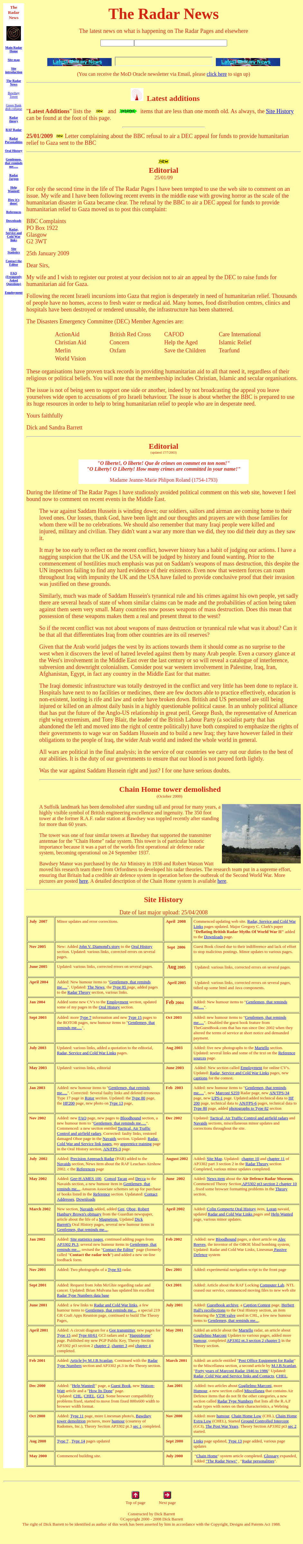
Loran (272, 1208)
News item (216, 1178)
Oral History (141, 946)
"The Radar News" (221, 1461)
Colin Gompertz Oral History (231, 1208)
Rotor (90, 1098)
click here (217, 74)
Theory (281, 1188)
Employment (14, 292)
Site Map (214, 1158)
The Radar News (13, 82)
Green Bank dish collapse (13, 107)
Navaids (109, 1138)
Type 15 (135, 1017)
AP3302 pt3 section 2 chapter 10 (269, 1183)
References (86, 1168)
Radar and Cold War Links (230, 1214)
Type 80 (138, 1098)
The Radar (13, 10)
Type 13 (116, 1103)
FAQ (82, 1118)
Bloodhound (130, 1118)
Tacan (122, 1178)
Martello (261, 1047)
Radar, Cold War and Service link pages (108, 1141)
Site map (14, 60)
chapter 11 (276, 1158)
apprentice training (136, 1143)
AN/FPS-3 (112, 1148)
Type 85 (120, 987)
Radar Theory (79, 992)
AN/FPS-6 (248, 1103)
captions (200, 1078)
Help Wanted (282, 1214)
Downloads (85, 1199)
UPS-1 (217, 1098)
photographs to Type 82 (249, 1108)
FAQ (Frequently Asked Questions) (13, 278)
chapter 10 (250, 1158)
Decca (140, 1178)
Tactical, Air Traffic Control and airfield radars (249, 1118)
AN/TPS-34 (279, 1092)
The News (96, 987)
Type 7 (85, 1017)
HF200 (69, 1103)
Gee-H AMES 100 (85, 1178)
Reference (101, 1194)
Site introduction (13, 70)
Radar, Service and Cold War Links (86, 1052)
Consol (110, 1178)
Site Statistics (13, 250)
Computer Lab (272, 1285)
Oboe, (131, 1208)
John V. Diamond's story (99, 946)
